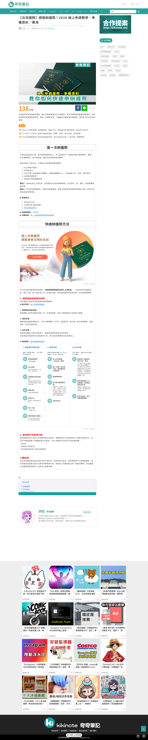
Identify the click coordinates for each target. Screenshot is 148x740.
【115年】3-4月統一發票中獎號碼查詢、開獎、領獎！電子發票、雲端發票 (51, 133)
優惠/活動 (42, 11)
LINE (67, 11)
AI (86, 11)
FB (73, 11)
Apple (118, 70)
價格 (110, 70)
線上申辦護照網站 (37, 304)
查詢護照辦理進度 (37, 341)
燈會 (102, 70)
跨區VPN (111, 47)
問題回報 (73, 730)
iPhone (117, 66)
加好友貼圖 (105, 56)
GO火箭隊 (122, 47)
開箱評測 (32, 11)
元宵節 (103, 75)
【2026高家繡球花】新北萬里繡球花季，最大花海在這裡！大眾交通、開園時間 (52, 137)
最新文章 (13, 11)
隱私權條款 (83, 730)
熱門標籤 (107, 40)
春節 (125, 66)
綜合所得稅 (115, 61)
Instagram (52, 11)
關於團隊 (93, 730)
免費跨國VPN (123, 75)
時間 (122, 56)
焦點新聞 (23, 11)
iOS (60, 11)
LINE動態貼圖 (105, 51)
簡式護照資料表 (30, 208)
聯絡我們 (55, 730)
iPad (125, 61)
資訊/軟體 (93, 11)
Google (79, 11)
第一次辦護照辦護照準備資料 (42, 215)
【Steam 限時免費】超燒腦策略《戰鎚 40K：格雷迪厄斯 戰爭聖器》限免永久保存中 (55, 130)
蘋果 (114, 56)
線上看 (112, 75)
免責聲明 (64, 730)
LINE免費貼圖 (105, 66)
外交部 (92, 284)
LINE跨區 (104, 61)
